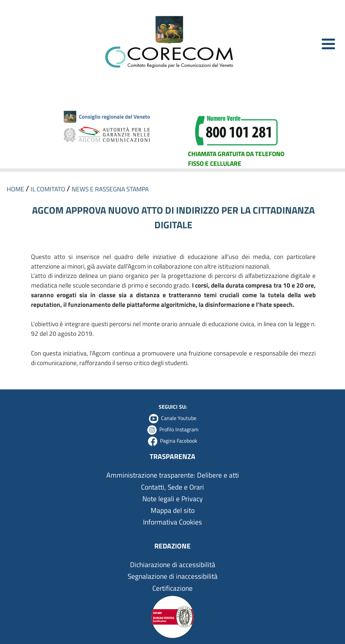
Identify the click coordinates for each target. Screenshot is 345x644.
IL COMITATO (49, 189)
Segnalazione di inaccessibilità (173, 576)
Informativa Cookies (172, 522)
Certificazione (172, 588)
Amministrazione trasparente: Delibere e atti (172, 475)
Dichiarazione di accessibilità (172, 564)
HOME (16, 189)
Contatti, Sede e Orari (172, 487)
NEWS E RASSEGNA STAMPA (110, 189)
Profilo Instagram (178, 429)
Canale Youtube (178, 418)
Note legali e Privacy (172, 499)
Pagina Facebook (178, 441)
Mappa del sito (173, 510)
